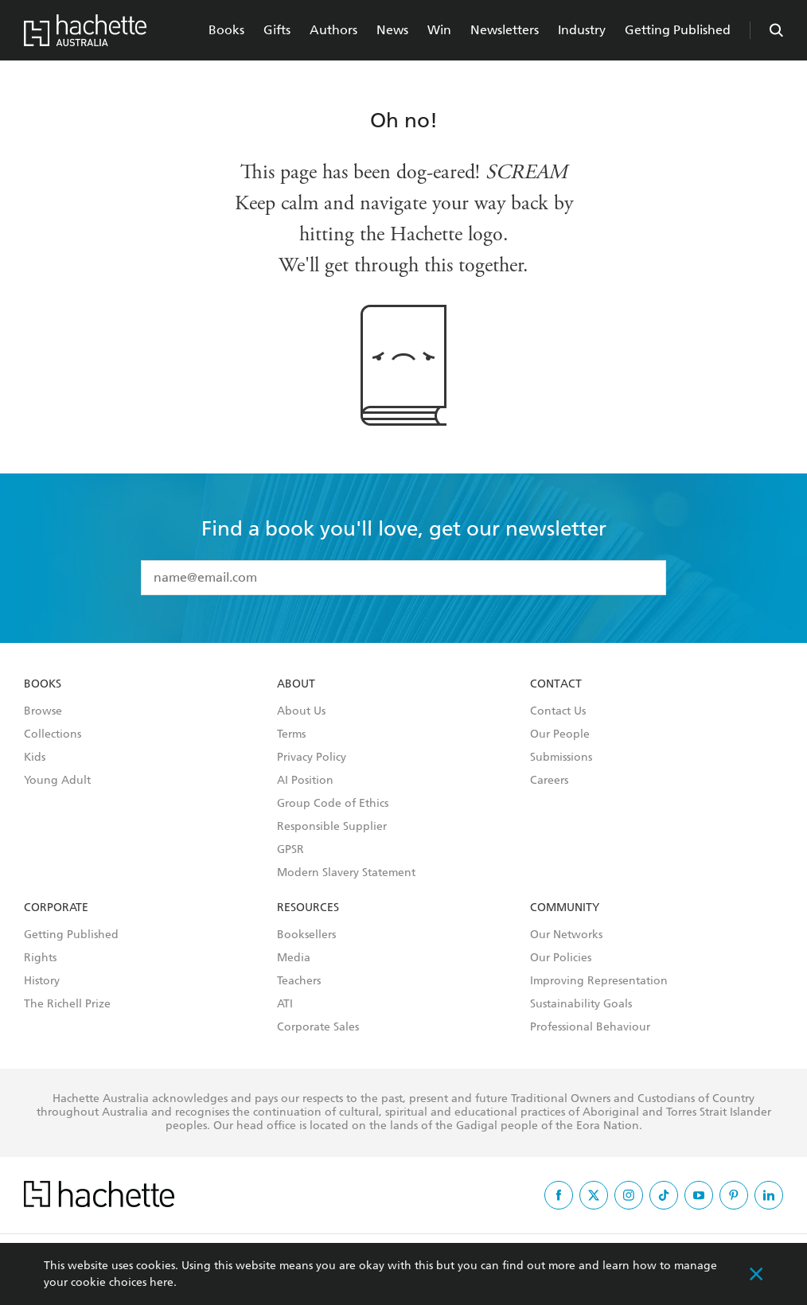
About (296, 684)
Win (439, 29)
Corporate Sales (318, 1027)
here (161, 1282)
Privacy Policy (311, 757)
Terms (291, 734)
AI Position (305, 780)
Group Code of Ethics (332, 803)
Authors (333, 29)
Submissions (561, 757)
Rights (40, 958)
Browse (43, 711)
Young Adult (57, 780)
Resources (308, 908)
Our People (560, 734)
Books (226, 29)
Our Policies (560, 958)
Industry (582, 29)
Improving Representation (599, 981)
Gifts (276, 29)
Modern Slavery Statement (346, 872)
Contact (556, 684)
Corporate (56, 908)
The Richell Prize (67, 1004)
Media (293, 958)
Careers (549, 780)
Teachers (299, 981)
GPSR (290, 849)
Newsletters (504, 29)
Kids (34, 757)
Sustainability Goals (581, 1004)
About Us (301, 711)
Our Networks (566, 935)
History (42, 981)
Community (564, 908)
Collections (52, 734)
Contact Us (558, 711)
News (392, 29)
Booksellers (306, 935)
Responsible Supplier (332, 826)
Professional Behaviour (590, 1027)
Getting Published (678, 29)
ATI (285, 1004)
